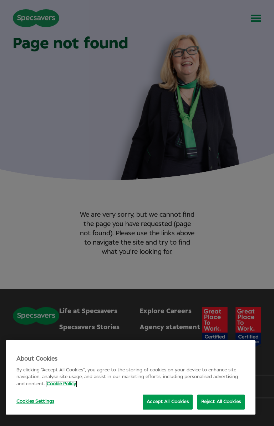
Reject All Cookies (221, 402)
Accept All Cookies (167, 402)
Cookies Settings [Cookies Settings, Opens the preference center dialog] (35, 401)
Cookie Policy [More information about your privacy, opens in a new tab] (61, 384)
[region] (130, 377)
